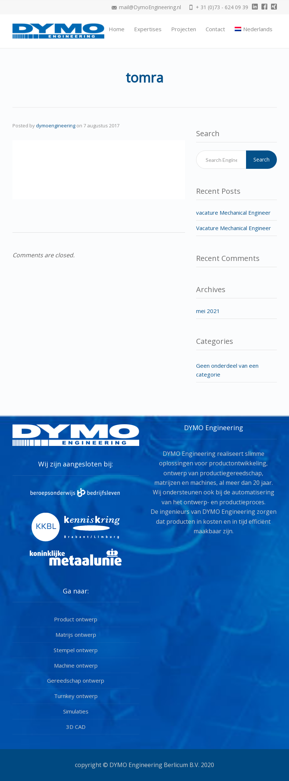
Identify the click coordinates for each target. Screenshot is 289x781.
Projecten (183, 29)
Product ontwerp (75, 619)
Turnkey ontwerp (76, 696)
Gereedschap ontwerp (75, 680)
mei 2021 (208, 311)
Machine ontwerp (76, 665)
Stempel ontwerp (76, 650)
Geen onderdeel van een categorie (227, 370)
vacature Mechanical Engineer (233, 212)
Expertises (148, 29)
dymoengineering (55, 125)
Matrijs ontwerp (75, 634)
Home (116, 29)
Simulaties (75, 711)
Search (261, 159)
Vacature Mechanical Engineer (233, 228)
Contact (215, 29)
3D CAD (76, 726)
